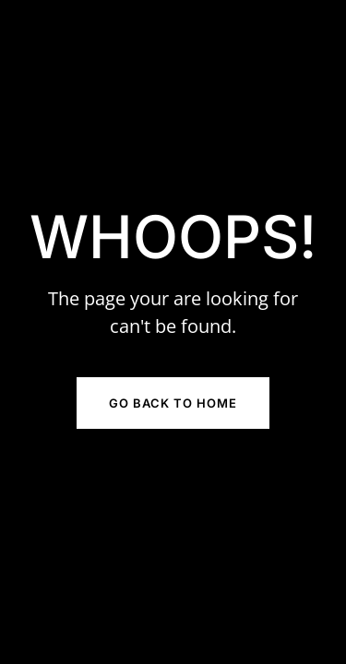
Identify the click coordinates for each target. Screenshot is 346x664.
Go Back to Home (173, 403)
